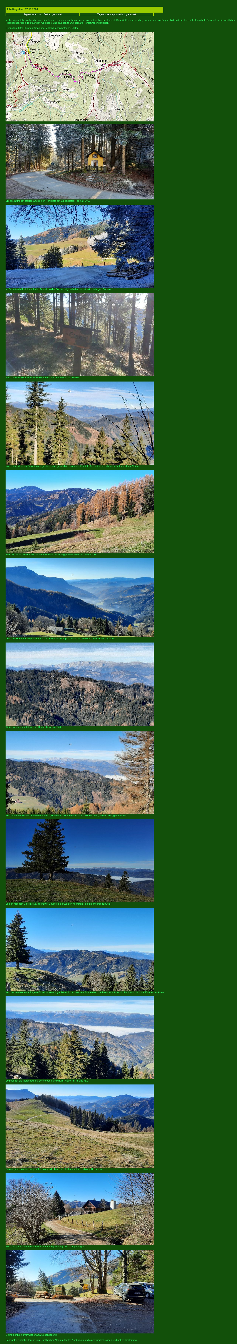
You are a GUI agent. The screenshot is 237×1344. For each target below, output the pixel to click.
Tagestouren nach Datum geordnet (43, 14)
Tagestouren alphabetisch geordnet (116, 14)
